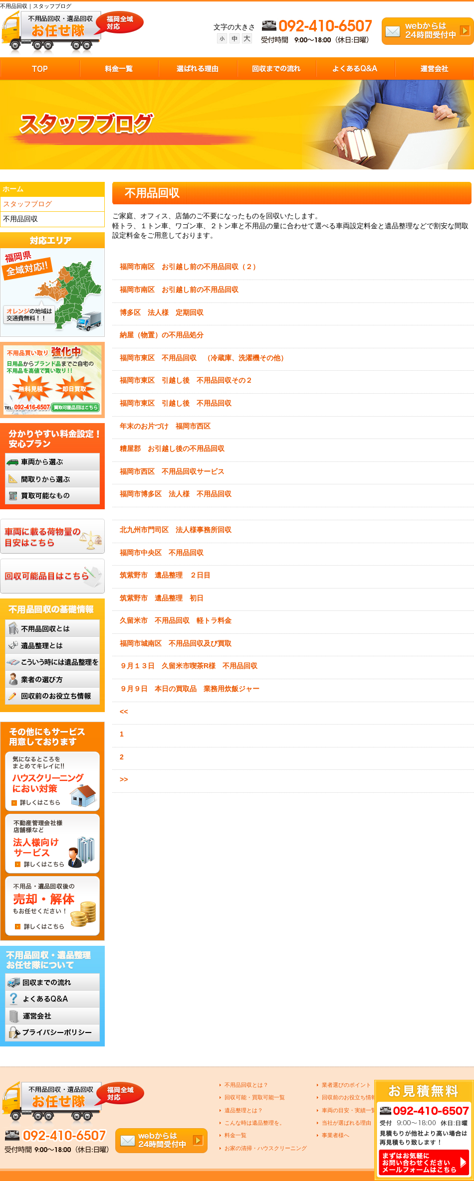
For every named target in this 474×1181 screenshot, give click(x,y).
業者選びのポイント (346, 1085)
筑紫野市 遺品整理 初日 (162, 598)
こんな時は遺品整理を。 (255, 1123)
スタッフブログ (27, 204)
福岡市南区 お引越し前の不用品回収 (179, 290)
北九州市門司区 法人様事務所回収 (176, 530)
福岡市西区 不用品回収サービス (172, 471)
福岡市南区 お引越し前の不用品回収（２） (189, 267)
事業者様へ (335, 1135)
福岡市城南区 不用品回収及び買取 (176, 643)
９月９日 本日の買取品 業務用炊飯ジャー (189, 689)
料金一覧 (235, 1135)
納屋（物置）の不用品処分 (162, 335)
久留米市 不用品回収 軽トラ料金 (176, 620)
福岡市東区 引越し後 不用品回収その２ (186, 380)
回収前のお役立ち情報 (349, 1097)
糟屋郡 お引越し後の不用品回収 (176, 448)
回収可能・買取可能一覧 (255, 1097)
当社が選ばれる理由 (346, 1123)
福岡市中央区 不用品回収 (162, 553)
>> (124, 779)
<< (124, 712)
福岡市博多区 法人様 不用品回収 (176, 494)
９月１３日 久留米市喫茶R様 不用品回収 (188, 666)
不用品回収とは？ (246, 1085)
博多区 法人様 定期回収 (162, 312)
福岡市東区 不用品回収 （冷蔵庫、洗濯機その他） (203, 358)
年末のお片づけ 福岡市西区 (165, 426)
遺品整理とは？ (244, 1110)
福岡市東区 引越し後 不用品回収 (179, 403)
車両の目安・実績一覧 (349, 1110)
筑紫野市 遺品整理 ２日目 (165, 575)
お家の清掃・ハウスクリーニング (266, 1148)
